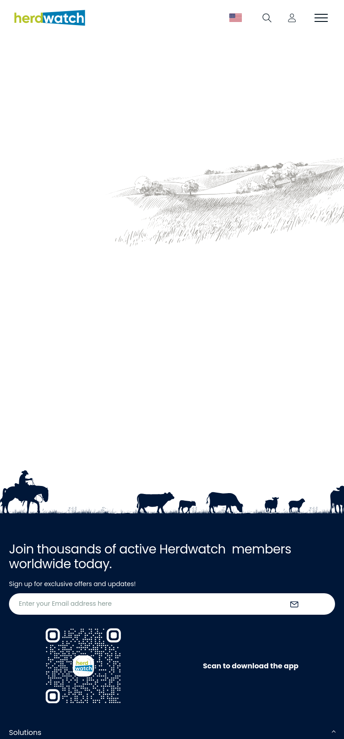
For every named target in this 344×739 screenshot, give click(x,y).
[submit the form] (294, 604)
